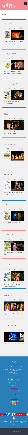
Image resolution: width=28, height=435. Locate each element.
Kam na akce (11, 390)
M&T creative (20, 431)
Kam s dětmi (12, 396)
